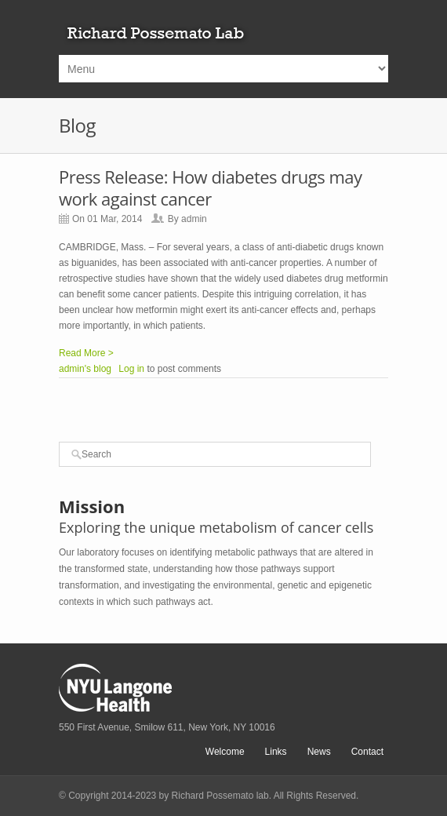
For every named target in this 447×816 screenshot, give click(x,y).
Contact (367, 751)
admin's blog (85, 368)
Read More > (86, 353)
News (319, 751)
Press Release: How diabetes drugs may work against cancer (210, 187)
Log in (131, 368)
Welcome (225, 751)
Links (276, 751)
